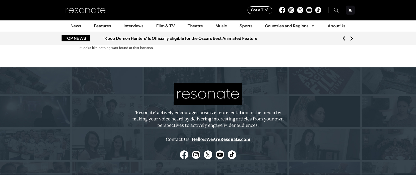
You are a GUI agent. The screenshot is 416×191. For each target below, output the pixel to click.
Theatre (195, 25)
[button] (344, 38)
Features (102, 25)
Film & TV (165, 25)
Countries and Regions (290, 26)
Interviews (134, 25)
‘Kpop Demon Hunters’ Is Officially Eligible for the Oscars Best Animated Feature (180, 38)
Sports (246, 25)
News (76, 25)
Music (221, 25)
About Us (336, 25)
